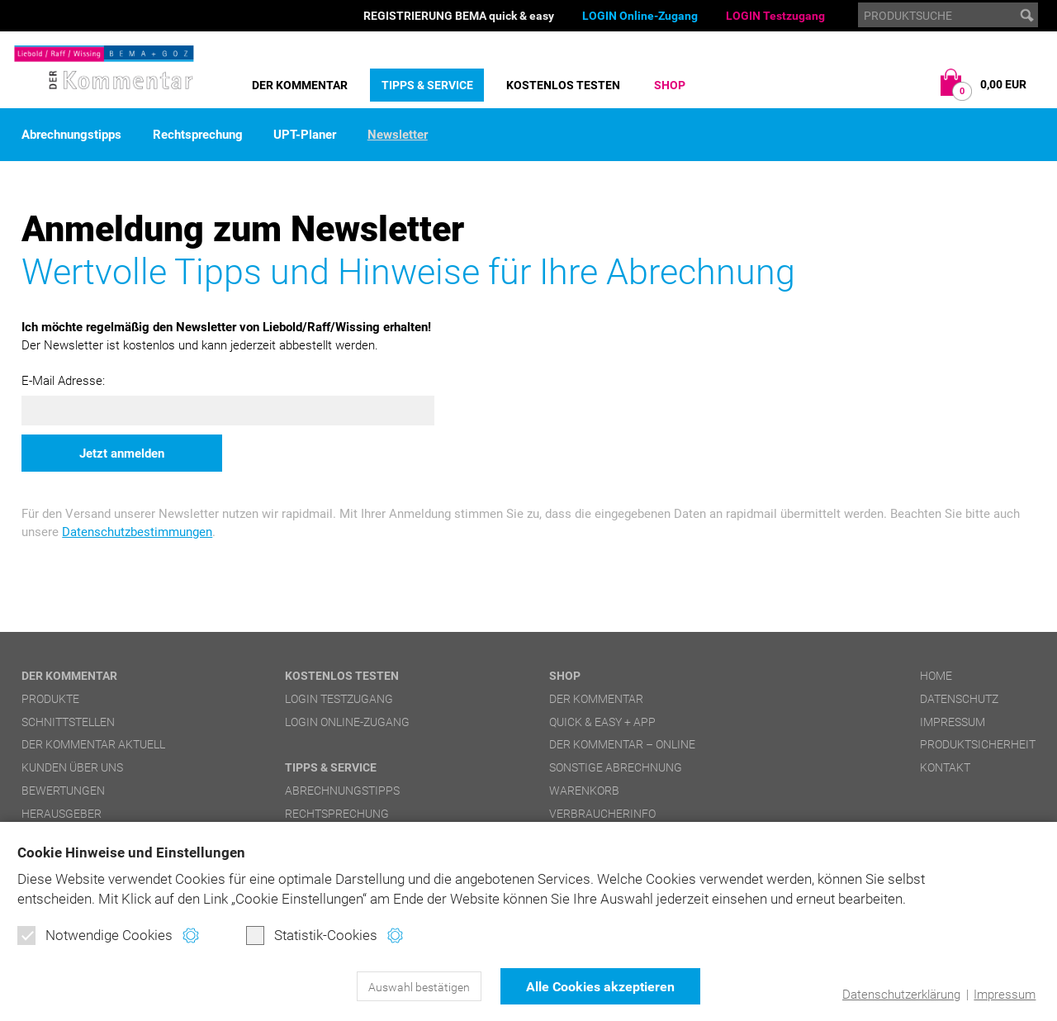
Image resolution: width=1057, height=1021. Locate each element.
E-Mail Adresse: (63, 380)
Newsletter (397, 135)
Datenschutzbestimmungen (137, 532)
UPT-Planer (304, 135)
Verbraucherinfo (602, 813)
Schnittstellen (68, 722)
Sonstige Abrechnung (615, 767)
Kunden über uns (72, 767)
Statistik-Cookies (311, 935)
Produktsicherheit (978, 744)
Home (936, 675)
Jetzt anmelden (121, 453)
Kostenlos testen (563, 85)
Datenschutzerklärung (901, 994)
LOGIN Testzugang (775, 15)
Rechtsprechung (198, 135)
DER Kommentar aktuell (93, 744)
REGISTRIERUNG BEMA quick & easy (458, 15)
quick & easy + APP (602, 722)
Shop (669, 85)
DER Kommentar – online (622, 744)
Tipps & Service (427, 85)
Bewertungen (63, 790)
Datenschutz (959, 698)
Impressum (1005, 994)
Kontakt (945, 767)
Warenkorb (584, 790)
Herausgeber (61, 813)
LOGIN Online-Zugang (640, 15)
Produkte (50, 698)
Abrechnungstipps (71, 135)
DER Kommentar (300, 85)
